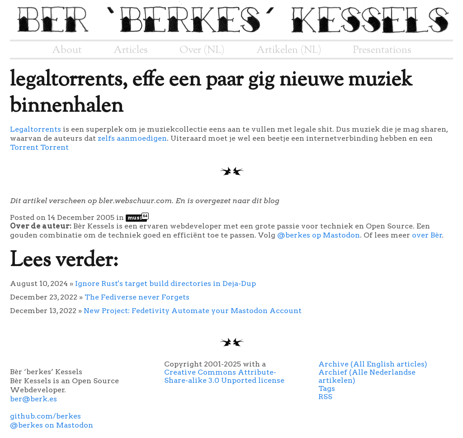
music (137, 217)
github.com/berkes (45, 416)
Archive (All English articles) (372, 364)
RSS (325, 396)
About (67, 50)
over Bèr (427, 235)
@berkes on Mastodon (51, 425)
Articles (130, 50)
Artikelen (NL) (288, 50)
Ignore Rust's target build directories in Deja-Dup (165, 283)
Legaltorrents (36, 129)
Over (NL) (202, 50)
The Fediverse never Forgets (137, 297)
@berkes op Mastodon (318, 235)
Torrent (24, 147)
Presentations (382, 50)
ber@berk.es (33, 399)
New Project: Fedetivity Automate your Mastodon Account (193, 310)
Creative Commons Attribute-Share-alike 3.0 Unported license (224, 376)
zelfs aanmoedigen (132, 138)
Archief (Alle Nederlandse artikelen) (367, 376)
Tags (326, 388)
